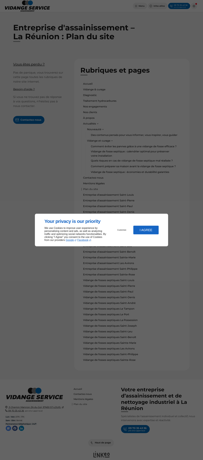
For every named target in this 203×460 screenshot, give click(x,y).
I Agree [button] (146, 230)
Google (70, 240)
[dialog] (101, 230)
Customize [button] (121, 230)
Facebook (82, 240)
